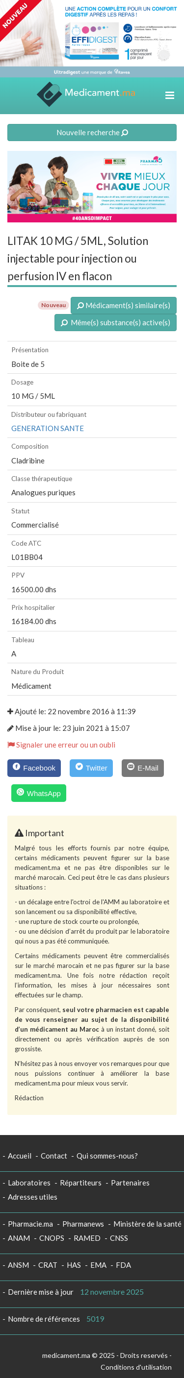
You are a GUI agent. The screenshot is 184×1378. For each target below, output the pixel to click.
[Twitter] (91, 768)
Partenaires (130, 1182)
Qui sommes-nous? (107, 1155)
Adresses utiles (32, 1196)
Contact (54, 1155)
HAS (74, 1264)
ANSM (18, 1264)
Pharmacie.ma (30, 1223)
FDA (123, 1264)
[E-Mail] (143, 768)
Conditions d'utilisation (136, 1367)
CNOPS (51, 1237)
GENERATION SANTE (47, 428)
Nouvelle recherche (92, 132)
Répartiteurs (81, 1182)
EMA (98, 1264)
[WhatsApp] (39, 793)
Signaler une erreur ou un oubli (61, 744)
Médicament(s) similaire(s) (123, 305)
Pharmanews (83, 1223)
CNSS (119, 1237)
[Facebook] (34, 768)
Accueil (19, 1155)
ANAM (19, 1237)
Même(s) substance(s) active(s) (115, 322)
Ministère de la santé (147, 1223)
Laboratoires (29, 1182)
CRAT (47, 1264)
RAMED (87, 1237)
